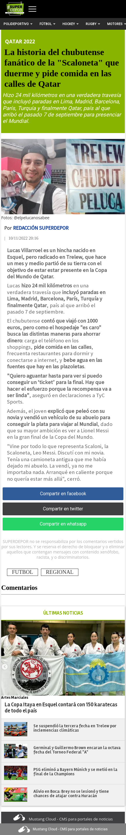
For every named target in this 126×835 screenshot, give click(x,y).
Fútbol (47, 24)
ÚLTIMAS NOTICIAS (63, 613)
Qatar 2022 (20, 41)
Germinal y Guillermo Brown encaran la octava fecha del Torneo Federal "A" (76, 750)
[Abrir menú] (32, 9)
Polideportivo (18, 24)
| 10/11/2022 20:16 (21, 238)
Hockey (70, 24)
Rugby (93, 24)
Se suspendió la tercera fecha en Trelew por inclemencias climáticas (74, 728)
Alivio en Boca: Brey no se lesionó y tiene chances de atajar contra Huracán (71, 793)
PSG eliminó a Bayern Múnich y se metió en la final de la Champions (75, 771)
